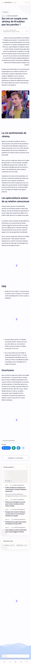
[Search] (25, 2)
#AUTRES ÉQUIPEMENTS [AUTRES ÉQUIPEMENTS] (9, 440)
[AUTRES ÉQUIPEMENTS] (18, 485)
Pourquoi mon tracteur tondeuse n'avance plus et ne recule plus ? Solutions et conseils (15, 514)
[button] (28, 2)
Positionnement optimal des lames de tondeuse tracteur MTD (15, 523)
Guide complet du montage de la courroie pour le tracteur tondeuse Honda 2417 (15, 489)
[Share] (21, 661)
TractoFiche (7, 2)
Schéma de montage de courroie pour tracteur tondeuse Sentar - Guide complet (15, 504)
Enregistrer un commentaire (15, 458)
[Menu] (15, 661)
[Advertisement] (15, 265)
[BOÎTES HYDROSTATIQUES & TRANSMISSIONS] (22, 545)
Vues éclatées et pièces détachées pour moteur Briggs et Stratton (16, 531)
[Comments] (26, 661)
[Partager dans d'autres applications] (23, 448)
